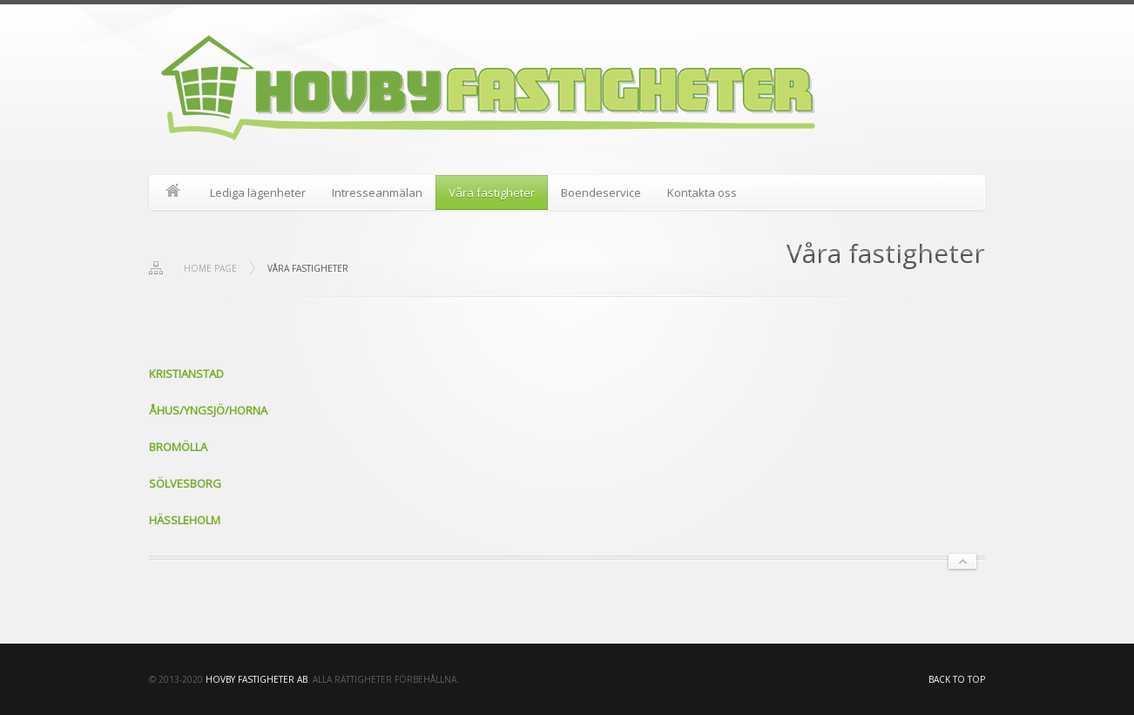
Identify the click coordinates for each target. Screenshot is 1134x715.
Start (173, 192)
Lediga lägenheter (258, 192)
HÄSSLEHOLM (184, 520)
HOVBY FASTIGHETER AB (256, 679)
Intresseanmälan (377, 192)
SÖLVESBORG (185, 483)
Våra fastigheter (492, 192)
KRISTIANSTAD (186, 373)
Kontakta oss (702, 192)
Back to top (956, 679)
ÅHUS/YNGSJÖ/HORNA (208, 410)
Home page (210, 268)
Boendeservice (601, 192)
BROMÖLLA (178, 447)
